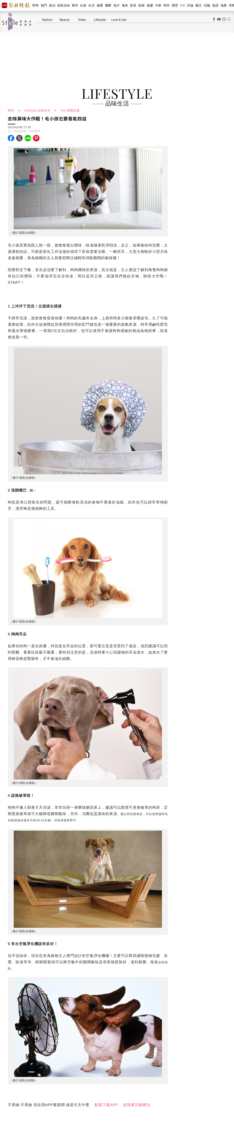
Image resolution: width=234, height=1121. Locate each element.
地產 (223, 5)
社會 (83, 5)
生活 (91, 5)
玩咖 (207, 5)
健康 (100, 5)
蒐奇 (125, 5)
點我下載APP (106, 1105)
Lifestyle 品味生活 (37, 110)
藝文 (198, 5)
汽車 (158, 5)
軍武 (75, 5)
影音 (133, 5)
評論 (190, 5)
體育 (175, 5)
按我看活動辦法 (136, 1105)
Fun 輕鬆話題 (70, 110)
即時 (35, 5)
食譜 (215, 5)
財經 (141, 5)
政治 (52, 5)
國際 (108, 5)
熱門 (44, 5)
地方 (116, 5)
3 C (182, 5)
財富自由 (63, 5)
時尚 (166, 5)
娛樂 (150, 5)
